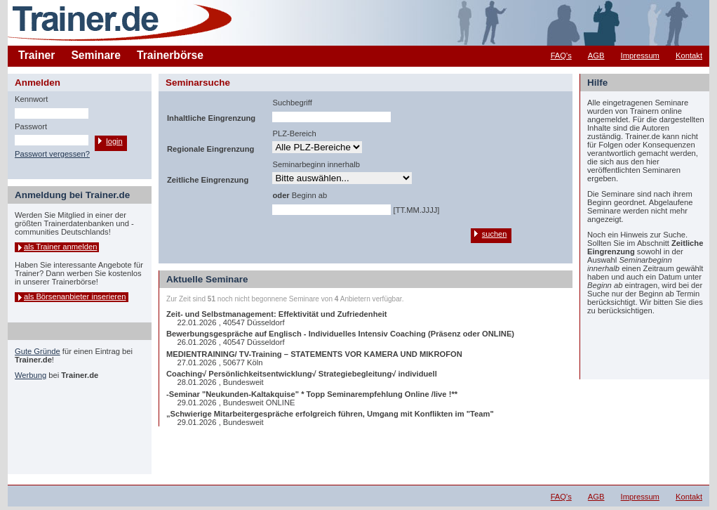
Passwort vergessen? (52, 154)
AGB (596, 55)
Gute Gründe (37, 351)
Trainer (36, 55)
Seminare (96, 55)
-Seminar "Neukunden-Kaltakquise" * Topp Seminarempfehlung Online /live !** (311, 394)
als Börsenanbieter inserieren (75, 296)
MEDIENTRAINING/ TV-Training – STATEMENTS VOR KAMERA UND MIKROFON (314, 354)
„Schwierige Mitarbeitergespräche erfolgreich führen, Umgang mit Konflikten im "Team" (330, 414)
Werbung (30, 375)
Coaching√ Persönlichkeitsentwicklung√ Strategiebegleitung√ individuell (301, 374)
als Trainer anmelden (60, 246)
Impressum (640, 55)
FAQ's (561, 55)
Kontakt (689, 55)
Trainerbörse (170, 55)
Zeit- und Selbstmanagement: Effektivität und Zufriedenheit (276, 314)
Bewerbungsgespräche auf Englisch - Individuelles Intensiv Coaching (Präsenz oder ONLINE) (340, 333)
